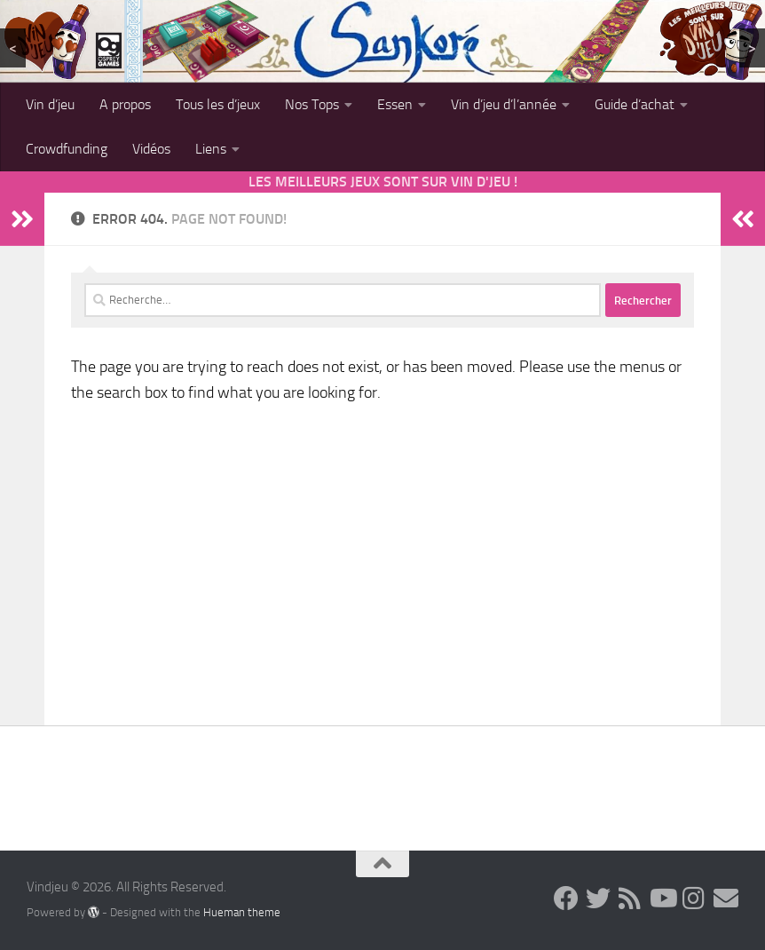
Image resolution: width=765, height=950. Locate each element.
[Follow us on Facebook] (566, 898)
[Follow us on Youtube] (662, 898)
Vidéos (151, 148)
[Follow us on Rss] (630, 898)
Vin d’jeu (50, 104)
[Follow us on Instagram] (694, 898)
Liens (210, 148)
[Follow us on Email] (726, 898)
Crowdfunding (66, 148)
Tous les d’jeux (218, 104)
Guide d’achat (634, 104)
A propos (125, 104)
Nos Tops (312, 104)
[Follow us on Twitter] (598, 898)
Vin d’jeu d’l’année (503, 104)
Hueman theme (241, 912)
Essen (395, 104)
